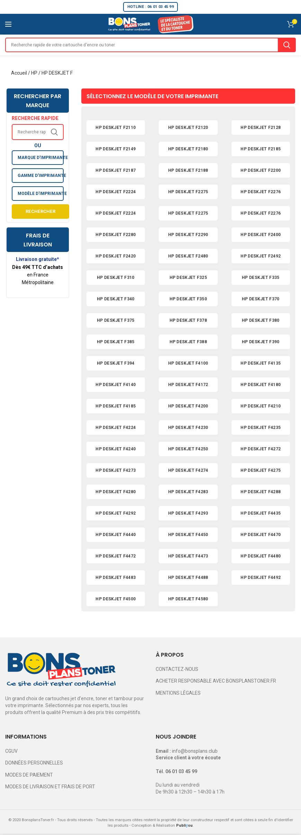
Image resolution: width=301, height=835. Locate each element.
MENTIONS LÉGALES (178, 693)
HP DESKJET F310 (116, 277)
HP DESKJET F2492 (260, 256)
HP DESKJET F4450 (188, 534)
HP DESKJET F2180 (188, 149)
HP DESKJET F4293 (188, 513)
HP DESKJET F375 (116, 320)
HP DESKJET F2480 (188, 256)
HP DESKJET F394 (116, 363)
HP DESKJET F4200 (188, 406)
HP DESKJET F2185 (260, 149)
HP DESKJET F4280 (115, 491)
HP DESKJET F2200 (260, 170)
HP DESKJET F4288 (260, 491)
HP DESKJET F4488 (188, 577)
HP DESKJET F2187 (115, 170)
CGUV (11, 751)
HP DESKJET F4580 (188, 599)
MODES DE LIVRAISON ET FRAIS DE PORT (50, 786)
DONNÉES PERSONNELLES (34, 763)
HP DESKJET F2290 (188, 234)
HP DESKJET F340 (116, 299)
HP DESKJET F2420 (115, 256)
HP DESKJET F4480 (260, 556)
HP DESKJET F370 (261, 299)
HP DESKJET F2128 (260, 127)
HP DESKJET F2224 (115, 191)
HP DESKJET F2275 (188, 191)
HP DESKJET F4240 (115, 449)
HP (34, 73)
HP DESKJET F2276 (260, 191)
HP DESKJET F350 (188, 299)
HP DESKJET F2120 (188, 127)
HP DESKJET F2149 (115, 149)
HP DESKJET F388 (188, 341)
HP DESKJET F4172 (188, 384)
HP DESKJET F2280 (115, 234)
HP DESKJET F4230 (188, 427)
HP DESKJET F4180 (260, 384)
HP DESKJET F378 (188, 320)
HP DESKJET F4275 (260, 470)
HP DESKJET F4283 (188, 491)
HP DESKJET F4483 (115, 577)
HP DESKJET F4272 (260, 449)
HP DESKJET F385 (116, 341)
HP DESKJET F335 (261, 277)
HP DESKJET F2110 (115, 127)
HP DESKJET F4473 (188, 556)
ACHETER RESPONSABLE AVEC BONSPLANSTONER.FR (216, 681)
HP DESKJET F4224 (115, 427)
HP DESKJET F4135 (260, 363)
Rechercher (40, 211)
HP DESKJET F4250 (188, 449)
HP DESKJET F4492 (260, 577)
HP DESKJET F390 (261, 341)
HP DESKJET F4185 (115, 406)
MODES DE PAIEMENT (29, 775)
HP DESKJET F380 (261, 320)
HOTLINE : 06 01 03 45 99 (150, 6)
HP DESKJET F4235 (260, 427)
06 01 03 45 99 (181, 771)
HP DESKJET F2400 (260, 234)
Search (287, 45)
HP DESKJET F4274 (188, 470)
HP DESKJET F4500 (115, 599)
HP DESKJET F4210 (260, 406)
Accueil (19, 73)
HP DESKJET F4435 (260, 513)
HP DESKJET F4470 (260, 534)
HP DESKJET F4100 (188, 363)
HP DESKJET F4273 (115, 470)
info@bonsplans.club (195, 751)
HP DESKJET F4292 (115, 513)
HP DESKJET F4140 (115, 384)
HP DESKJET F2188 (188, 170)
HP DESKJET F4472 (115, 556)
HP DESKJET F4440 (115, 534)
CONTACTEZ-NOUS (177, 669)
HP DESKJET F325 (188, 277)
